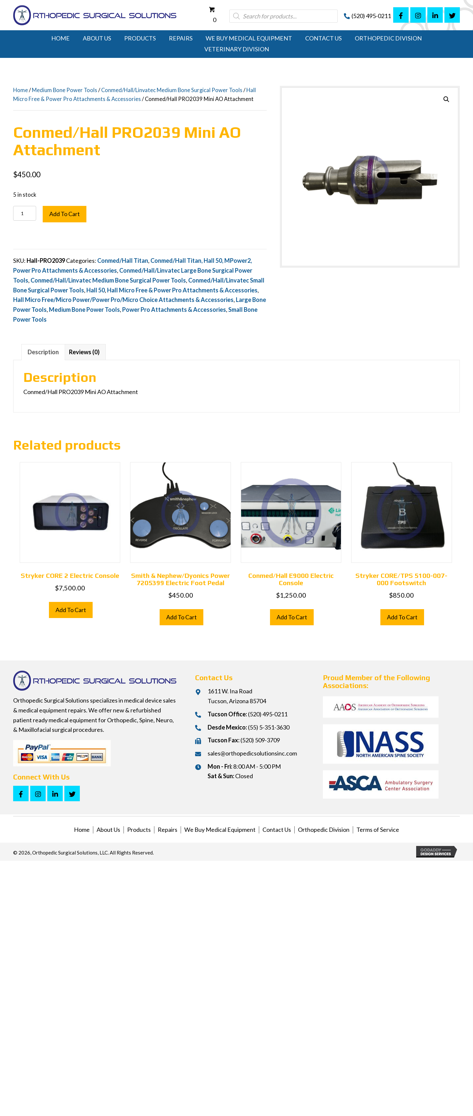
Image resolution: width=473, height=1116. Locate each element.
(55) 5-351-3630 (268, 727)
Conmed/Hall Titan (122, 260)
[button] (401, 15)
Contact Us (276, 829)
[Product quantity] (24, 213)
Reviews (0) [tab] (84, 352)
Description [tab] (43, 352)
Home (20, 90)
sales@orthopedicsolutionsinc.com (252, 753)
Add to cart (64, 213)
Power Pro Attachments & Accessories (174, 309)
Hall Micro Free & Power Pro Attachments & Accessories (182, 290)
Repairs (167, 829)
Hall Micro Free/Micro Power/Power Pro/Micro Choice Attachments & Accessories (123, 299)
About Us (108, 829)
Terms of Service (377, 829)
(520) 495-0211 (371, 15)
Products (139, 829)
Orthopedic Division (323, 829)
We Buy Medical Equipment (220, 829)
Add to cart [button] (71, 609)
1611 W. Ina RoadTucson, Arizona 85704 (237, 696)
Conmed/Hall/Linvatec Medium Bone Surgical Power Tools (171, 90)
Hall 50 (95, 290)
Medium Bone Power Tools (64, 90)
